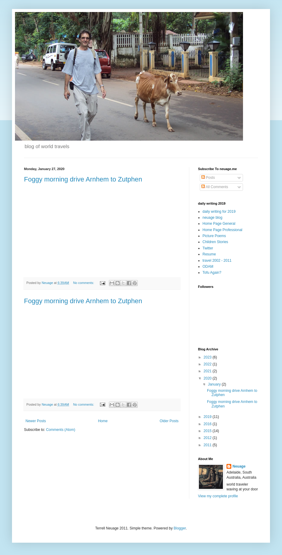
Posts (208, 177)
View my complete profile (218, 496)
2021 (208, 371)
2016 (208, 424)
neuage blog (212, 217)
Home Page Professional (222, 230)
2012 (208, 438)
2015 (208, 431)
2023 (208, 357)
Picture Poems (214, 236)
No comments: (84, 283)
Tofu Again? (211, 272)
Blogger (180, 528)
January (215, 384)
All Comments (214, 187)
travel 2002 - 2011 (217, 260)
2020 (208, 378)
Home (103, 421)
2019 (208, 417)
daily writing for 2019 (219, 211)
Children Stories (215, 242)
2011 (208, 445)
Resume (209, 254)
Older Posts (169, 421)
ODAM (207, 266)
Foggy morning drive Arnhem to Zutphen (83, 179)
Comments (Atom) (60, 430)
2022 (208, 364)
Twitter (207, 248)
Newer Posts (36, 421)
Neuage (238, 466)
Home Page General (218, 223)
